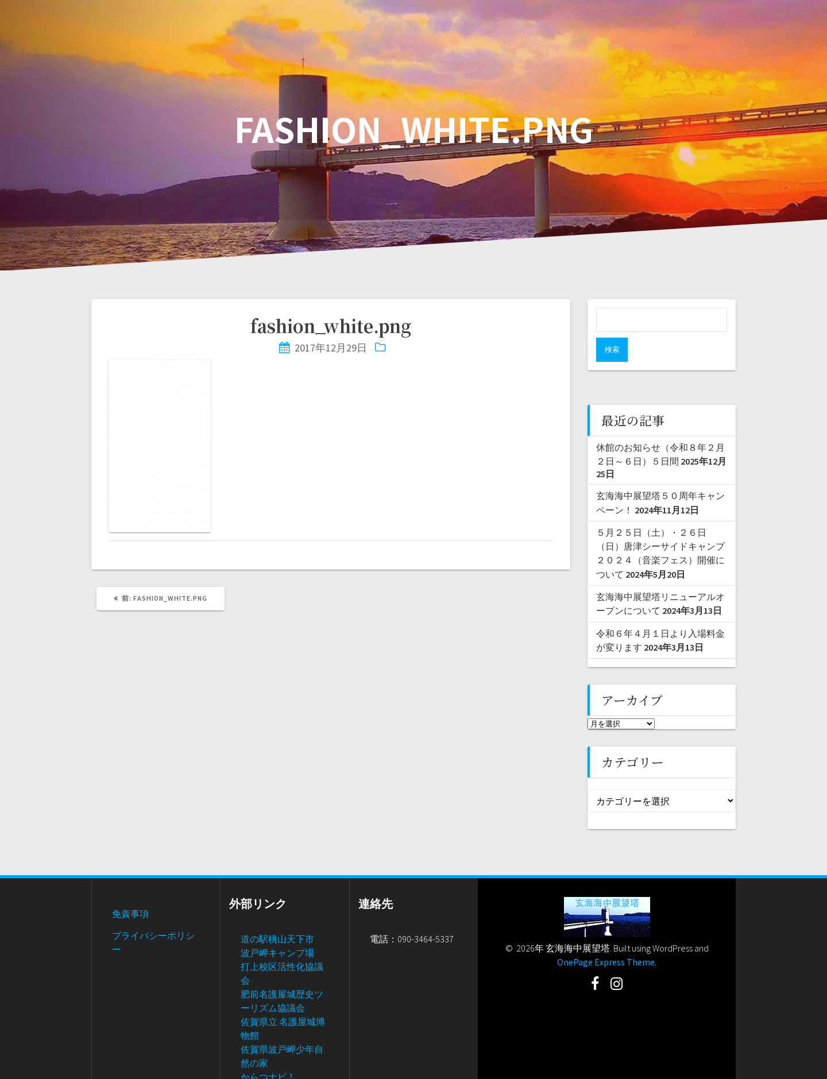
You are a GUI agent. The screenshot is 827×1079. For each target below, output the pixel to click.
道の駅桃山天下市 (277, 915)
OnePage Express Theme (606, 937)
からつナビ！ (268, 1052)
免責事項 (130, 889)
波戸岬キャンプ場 (277, 928)
